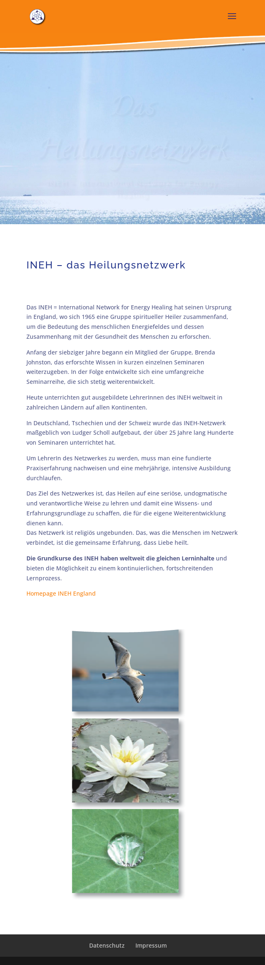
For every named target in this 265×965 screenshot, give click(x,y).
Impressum (151, 945)
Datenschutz (107, 945)
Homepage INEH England (61, 593)
